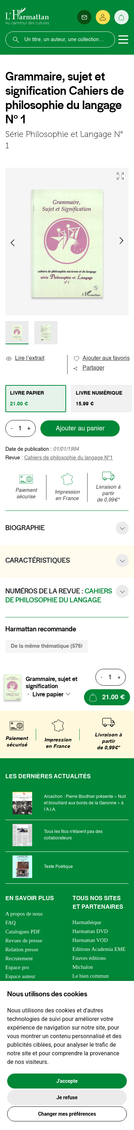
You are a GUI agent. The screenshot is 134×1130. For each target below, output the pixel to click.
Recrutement (19, 958)
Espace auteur (20, 976)
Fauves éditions (89, 958)
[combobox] (54, 694)
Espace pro (17, 967)
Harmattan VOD (90, 940)
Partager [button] (88, 368)
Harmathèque (87, 922)
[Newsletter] (84, 17)
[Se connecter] (103, 17)
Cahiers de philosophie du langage (68, 457)
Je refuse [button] (67, 1097)
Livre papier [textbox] (48, 694)
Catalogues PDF (22, 931)
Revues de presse (23, 940)
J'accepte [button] (67, 1081)
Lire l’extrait (24, 358)
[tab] (35, 398)
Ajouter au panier (80, 428)
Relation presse (21, 949)
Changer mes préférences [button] (67, 1114)
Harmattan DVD (90, 931)
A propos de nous (24, 914)
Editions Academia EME (99, 949)
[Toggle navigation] (123, 39)
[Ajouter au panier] (107, 697)
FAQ (10, 923)
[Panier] (121, 17)
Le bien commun (91, 976)
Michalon (83, 967)
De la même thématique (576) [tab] (47, 646)
